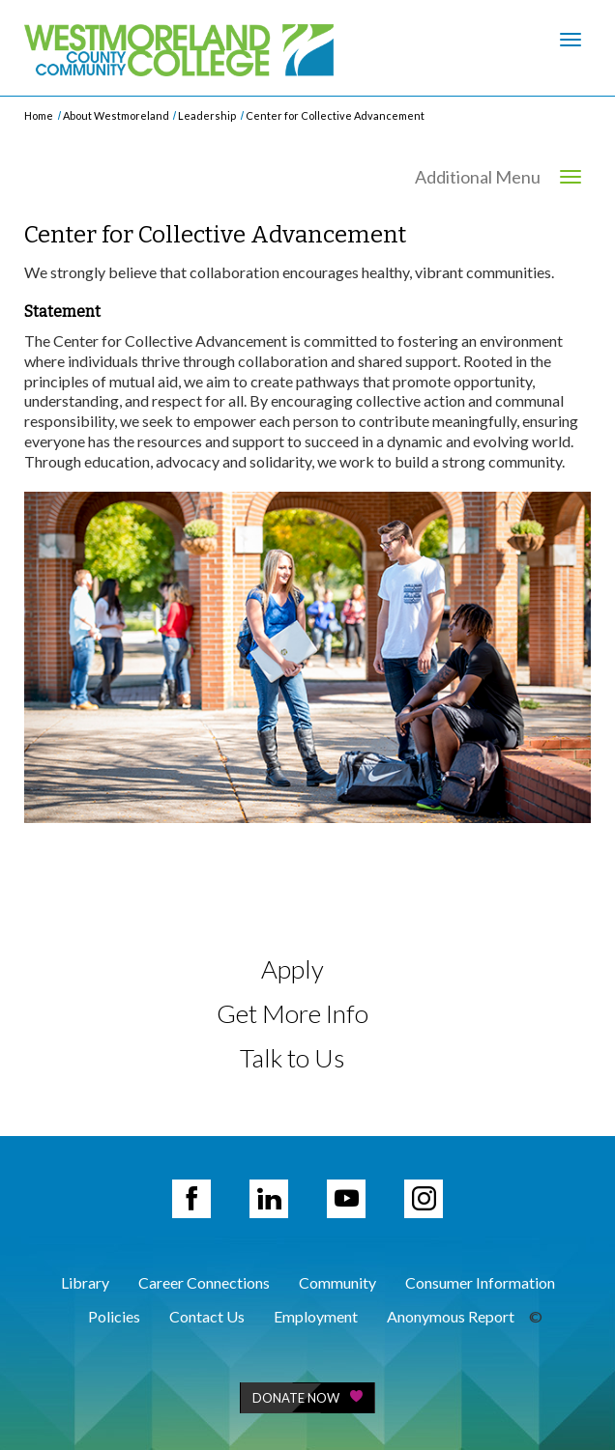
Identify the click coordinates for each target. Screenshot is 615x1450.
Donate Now (307, 1398)
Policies (114, 1316)
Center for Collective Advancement (335, 115)
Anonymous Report (450, 1316)
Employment (316, 1316)
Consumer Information (480, 1282)
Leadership (207, 115)
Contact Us (207, 1316)
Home (38, 115)
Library (85, 1282)
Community (337, 1282)
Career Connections (204, 1282)
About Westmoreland (116, 115)
